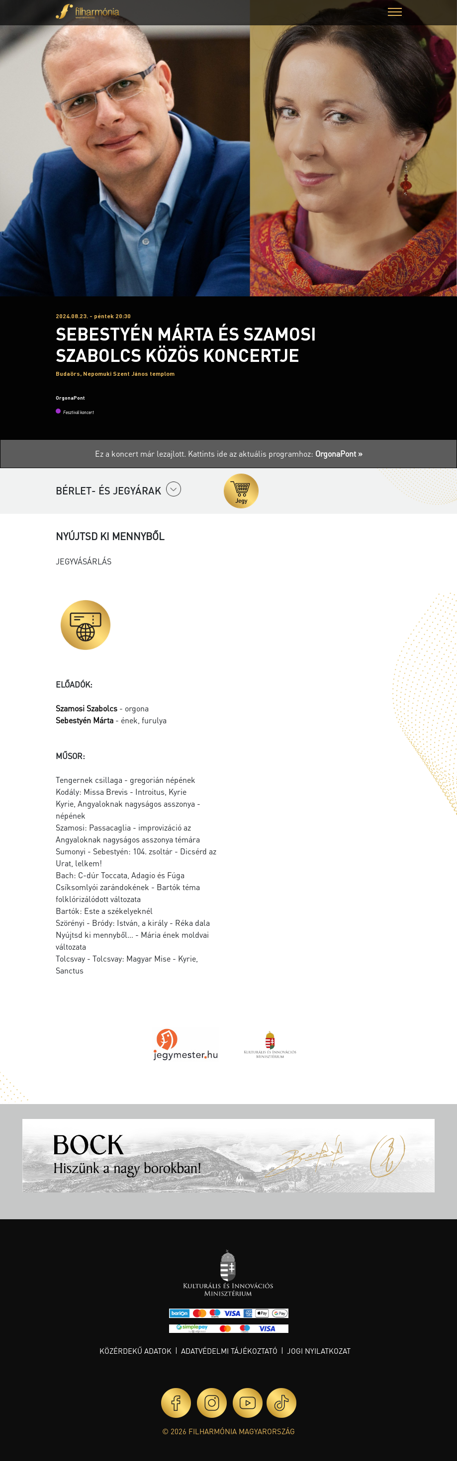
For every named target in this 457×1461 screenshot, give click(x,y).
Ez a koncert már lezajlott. (141, 453)
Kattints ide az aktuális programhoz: (275, 453)
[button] (395, 13)
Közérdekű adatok (135, 1351)
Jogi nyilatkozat (319, 1351)
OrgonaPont (70, 398)
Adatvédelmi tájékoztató (229, 1351)
